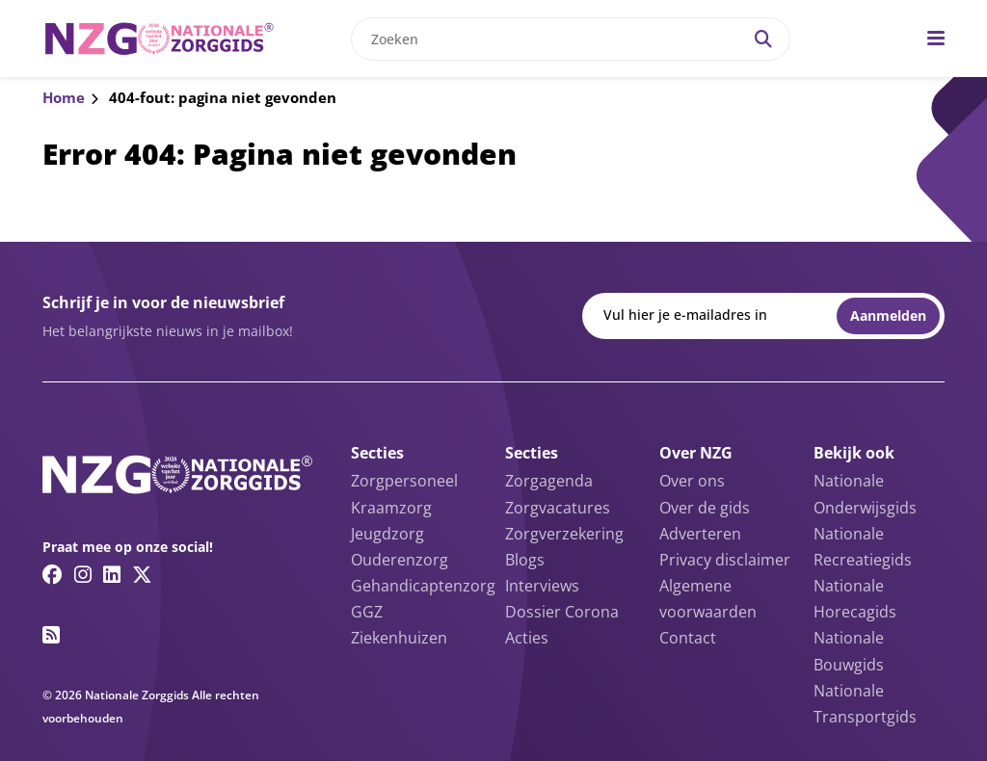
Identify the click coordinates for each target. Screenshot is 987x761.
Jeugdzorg (387, 533)
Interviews (542, 585)
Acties (526, 637)
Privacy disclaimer (724, 559)
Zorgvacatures (557, 507)
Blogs (525, 559)
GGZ (367, 611)
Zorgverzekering (564, 533)
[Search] (763, 39)
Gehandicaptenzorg (423, 585)
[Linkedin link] (111, 574)
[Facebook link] (52, 574)
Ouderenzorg (399, 559)
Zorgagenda (549, 480)
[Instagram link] (83, 574)
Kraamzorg (391, 507)
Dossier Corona (562, 611)
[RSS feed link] (51, 634)
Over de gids (704, 507)
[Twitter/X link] (142, 574)
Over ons (692, 480)
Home (63, 97)
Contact (687, 637)
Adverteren (700, 533)
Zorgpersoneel (404, 480)
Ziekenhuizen (399, 637)
